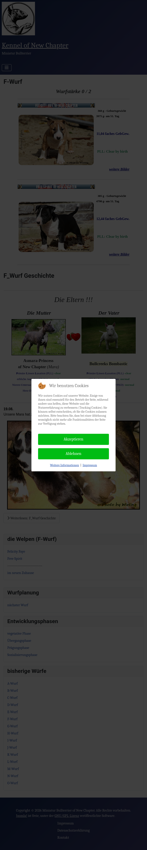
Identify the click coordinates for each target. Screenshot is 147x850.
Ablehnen (73, 453)
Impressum (90, 465)
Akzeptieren (73, 439)
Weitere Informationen (64, 465)
